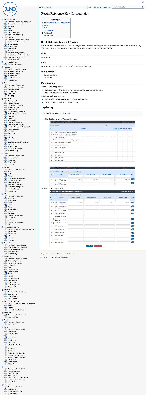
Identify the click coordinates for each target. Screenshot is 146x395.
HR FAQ (10, 224)
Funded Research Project (15, 249)
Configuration (12, 331)
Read (90, 7)
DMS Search (12, 349)
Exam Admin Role (13, 158)
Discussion (47, 7)
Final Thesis (11, 138)
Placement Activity (13, 278)
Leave (10, 205)
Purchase (11, 240)
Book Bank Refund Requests (16, 357)
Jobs (9, 267)
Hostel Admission (13, 373)
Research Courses (13, 251)
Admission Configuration (15, 71)
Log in (142, 2)
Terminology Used (13, 101)
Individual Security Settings (16, 53)
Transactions (12, 340)
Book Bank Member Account (16, 355)
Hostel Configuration (14, 371)
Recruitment (11, 198)
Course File (11, 118)
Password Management (15, 57)
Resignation (11, 218)
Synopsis (10, 131)
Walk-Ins (10, 274)
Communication (12, 280)
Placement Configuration (15, 263)
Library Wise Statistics (14, 344)
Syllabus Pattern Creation (15, 105)
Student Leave (12, 146)
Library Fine (11, 342)
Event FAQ (11, 324)
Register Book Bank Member (16, 353)
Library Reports (12, 359)
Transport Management (15, 391)
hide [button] (59, 20)
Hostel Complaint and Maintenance (18, 377)
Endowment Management (15, 187)
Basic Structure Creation (15, 24)
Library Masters (12, 338)
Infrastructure (12, 231)
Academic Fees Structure (15, 87)
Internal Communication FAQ (16, 310)
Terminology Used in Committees (18, 315)
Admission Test (12, 76)
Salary (10, 176)
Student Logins (12, 46)
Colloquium (11, 133)
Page (41, 7)
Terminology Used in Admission (17, 69)
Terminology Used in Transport (17, 387)
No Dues (10, 220)
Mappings (11, 26)
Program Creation (13, 103)
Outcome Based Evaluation (16, 125)
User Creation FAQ (13, 59)
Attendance (11, 120)
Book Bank (11, 351)
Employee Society (13, 189)
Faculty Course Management (16, 112)
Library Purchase (13, 362)
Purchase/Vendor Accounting (16, 178)
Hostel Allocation (13, 375)
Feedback (11, 144)
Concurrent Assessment (15, 122)
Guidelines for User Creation (16, 42)
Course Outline (12, 109)
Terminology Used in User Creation (18, 40)
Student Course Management (17, 114)
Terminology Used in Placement (17, 259)
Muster (10, 202)
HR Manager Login (13, 285)
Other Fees (11, 94)
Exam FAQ (11, 164)
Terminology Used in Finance (17, 169)
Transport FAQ (12, 393)
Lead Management (13, 78)
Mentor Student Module (15, 148)
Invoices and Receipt (14, 89)
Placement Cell (12, 265)
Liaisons (10, 28)
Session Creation (13, 50)
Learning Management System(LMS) (19, 127)
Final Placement (13, 269)
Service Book (12, 200)
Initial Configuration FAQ (15, 35)
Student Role (12, 162)
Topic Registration (13, 129)
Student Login (12, 282)
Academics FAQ (13, 151)
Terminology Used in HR (15, 196)
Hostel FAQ (11, 382)
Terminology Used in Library (16, 329)
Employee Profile (13, 209)
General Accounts (13, 182)
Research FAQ (12, 254)
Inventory (10, 238)
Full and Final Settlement (15, 222)
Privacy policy (44, 257)
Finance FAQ (12, 191)
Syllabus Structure (13, 107)
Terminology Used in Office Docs (18, 292)
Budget (10, 171)
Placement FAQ (12, 287)
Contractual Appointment (15, 215)
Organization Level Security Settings (19, 55)
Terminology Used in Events (16, 322)
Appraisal (11, 211)
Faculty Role (12, 160)
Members (11, 336)
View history (107, 7)
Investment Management (15, 184)
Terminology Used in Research (17, 245)
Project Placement (13, 272)
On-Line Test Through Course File (18, 142)
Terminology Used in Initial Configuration (20, 22)
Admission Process (14, 73)
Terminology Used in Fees (16, 85)
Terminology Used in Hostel (16, 369)
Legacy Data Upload (14, 32)
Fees (9, 174)
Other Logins (12, 48)
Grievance (11, 213)
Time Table (11, 116)
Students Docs (12, 294)
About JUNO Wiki (55, 257)
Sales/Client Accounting (15, 180)
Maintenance (12, 233)
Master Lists (11, 30)
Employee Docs (12, 296)
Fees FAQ (11, 96)
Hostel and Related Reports (16, 380)
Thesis (10, 135)
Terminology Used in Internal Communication (21, 303)
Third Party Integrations (15, 64)
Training (10, 276)
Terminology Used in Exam (16, 156)
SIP (9, 140)
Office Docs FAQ (13, 298)
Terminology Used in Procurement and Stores (21, 229)
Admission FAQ (12, 80)
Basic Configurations (14, 261)
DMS (9, 346)
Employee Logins (13, 44)
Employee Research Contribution (18, 247)
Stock (9, 236)
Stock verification (13, 333)
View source (97, 7)
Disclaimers (64, 257)
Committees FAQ (13, 317)
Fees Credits (12, 91)
